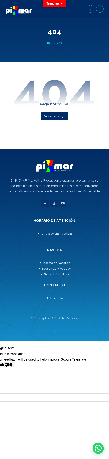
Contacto (54, 298)
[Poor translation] (9, 364)
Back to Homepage (54, 116)
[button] (100, 9)
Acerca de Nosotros (54, 263)
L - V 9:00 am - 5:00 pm (54, 233)
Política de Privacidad (54, 268)
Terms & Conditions (54, 274)
